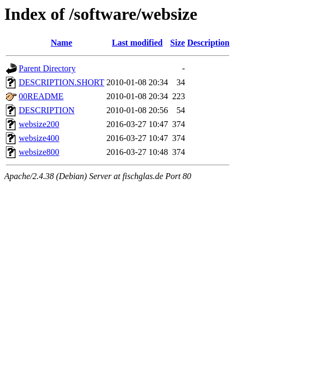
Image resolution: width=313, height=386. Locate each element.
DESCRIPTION (46, 110)
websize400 (39, 138)
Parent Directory (47, 68)
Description (208, 42)
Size (177, 42)
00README (41, 96)
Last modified (137, 42)
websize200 (39, 124)
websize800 (39, 152)
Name (61, 42)
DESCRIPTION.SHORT (62, 82)
